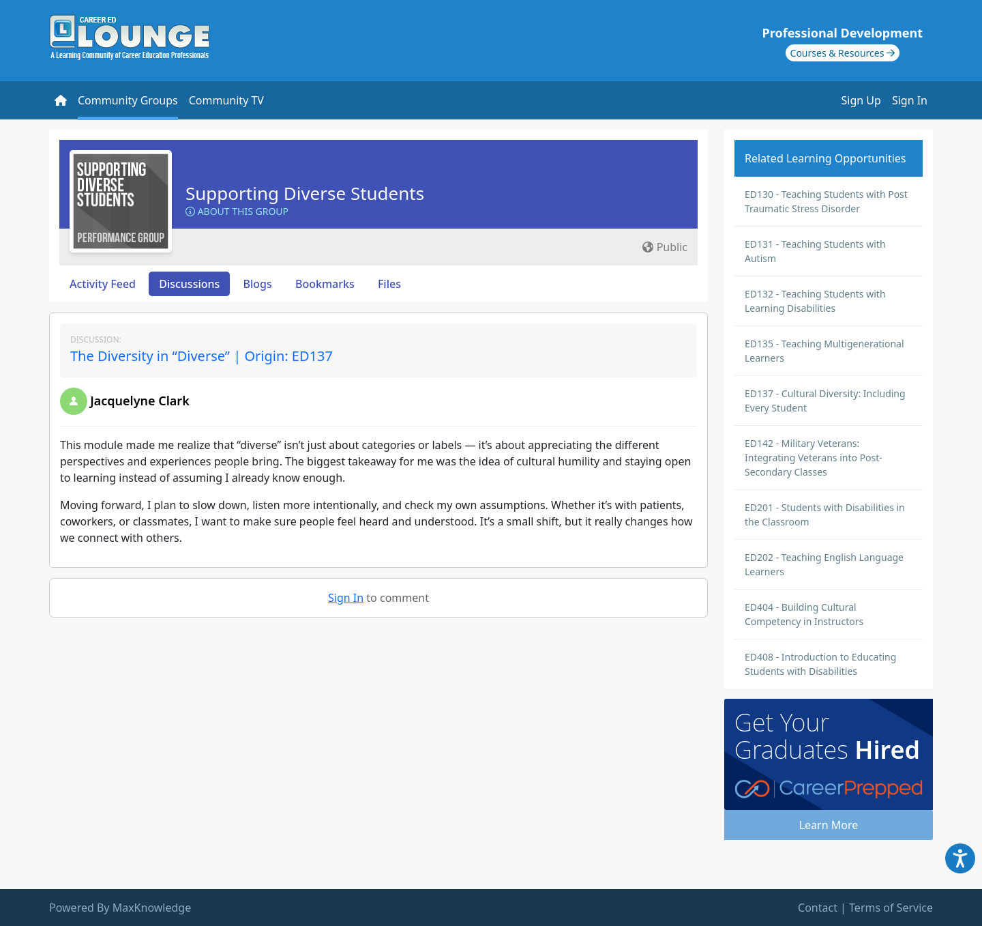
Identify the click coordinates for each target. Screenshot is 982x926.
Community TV (226, 100)
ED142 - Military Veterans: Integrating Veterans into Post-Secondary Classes (813, 457)
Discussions (189, 283)
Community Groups (128, 100)
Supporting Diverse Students (304, 193)
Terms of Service (891, 907)
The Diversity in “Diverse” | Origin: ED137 (201, 356)
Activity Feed (103, 283)
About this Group (236, 211)
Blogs (257, 283)
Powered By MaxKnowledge (120, 907)
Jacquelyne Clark (140, 400)
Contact (817, 907)
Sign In (909, 100)
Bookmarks (325, 283)
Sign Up (861, 100)
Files (389, 283)
